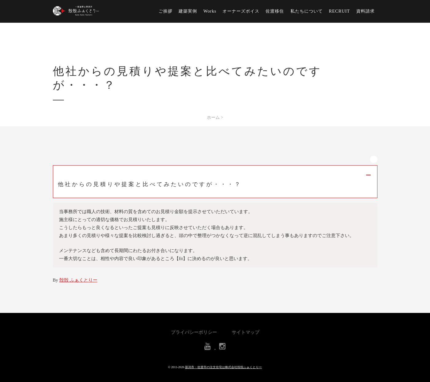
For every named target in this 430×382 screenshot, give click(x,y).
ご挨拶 (165, 11)
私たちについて (306, 11)
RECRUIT (339, 11)
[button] (215, 181)
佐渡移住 (275, 11)
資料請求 (365, 11)
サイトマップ (245, 332)
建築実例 (188, 11)
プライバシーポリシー (194, 332)
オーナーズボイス (241, 11)
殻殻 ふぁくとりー (78, 280)
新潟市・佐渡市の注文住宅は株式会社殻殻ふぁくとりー (223, 367)
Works (209, 11)
